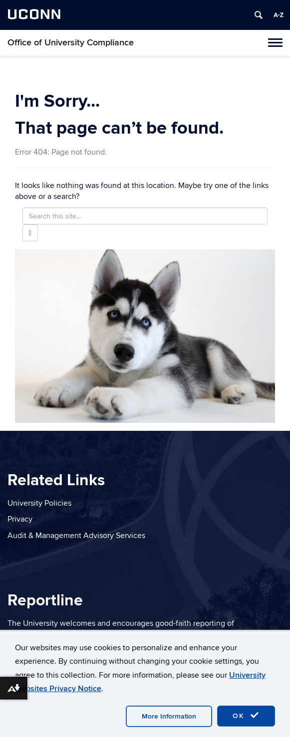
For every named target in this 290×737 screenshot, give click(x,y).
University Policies (39, 503)
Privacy (19, 519)
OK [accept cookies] (246, 715)
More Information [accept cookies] (169, 716)
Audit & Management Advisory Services (76, 536)
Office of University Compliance (70, 42)
